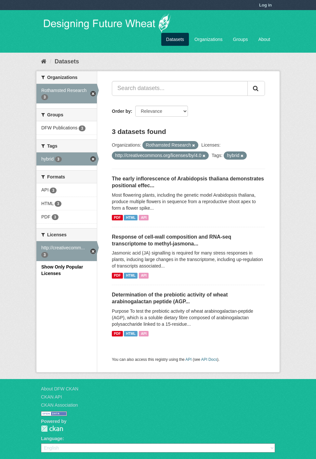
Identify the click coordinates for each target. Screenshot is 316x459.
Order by (121, 111)
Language (51, 438)
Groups (240, 39)
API (144, 217)
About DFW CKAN (59, 388)
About (264, 39)
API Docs (209, 359)
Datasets (175, 39)
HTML (131, 217)
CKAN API (51, 397)
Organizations (208, 39)
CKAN (52, 428)
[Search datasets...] (180, 88)
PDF (117, 217)
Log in (265, 5)
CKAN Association (59, 405)
